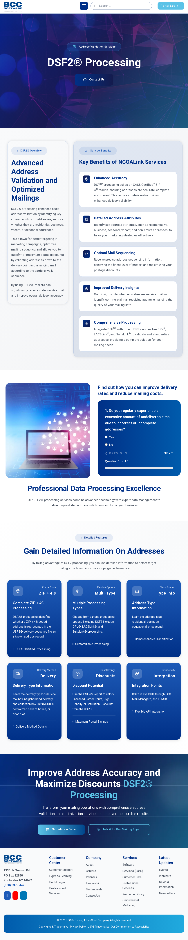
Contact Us (94, 79)
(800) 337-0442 (14, 885)
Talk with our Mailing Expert (119, 829)
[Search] (94, 6)
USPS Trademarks (98, 926)
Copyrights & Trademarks (53, 926)
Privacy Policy (78, 926)
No (109, 444)
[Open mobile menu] (84, 5)
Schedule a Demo (61, 829)
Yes (109, 437)
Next (168, 453)
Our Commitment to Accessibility (130, 926)
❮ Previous (116, 453)
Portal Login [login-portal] (171, 6)
